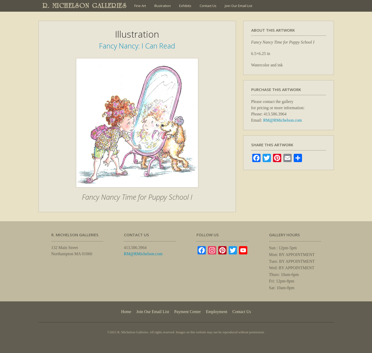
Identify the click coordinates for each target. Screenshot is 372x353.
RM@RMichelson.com (282, 120)
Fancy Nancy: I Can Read (137, 46)
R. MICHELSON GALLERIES (85, 5)
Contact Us (208, 5)
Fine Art (140, 5)
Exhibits (185, 5)
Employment (216, 311)
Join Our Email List (238, 5)
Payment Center (187, 311)
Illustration (162, 5)
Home (126, 311)
